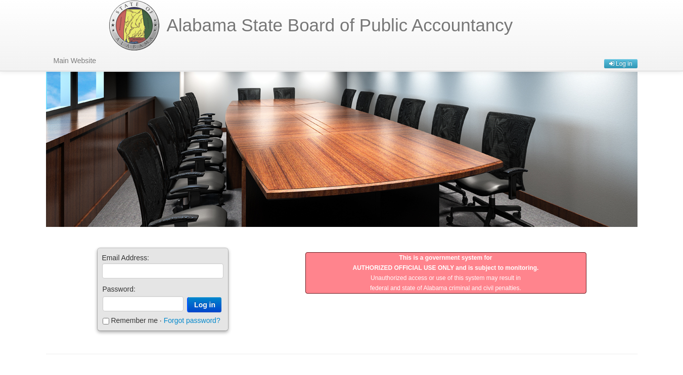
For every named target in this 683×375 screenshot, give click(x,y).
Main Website (75, 61)
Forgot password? (192, 320)
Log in (620, 63)
